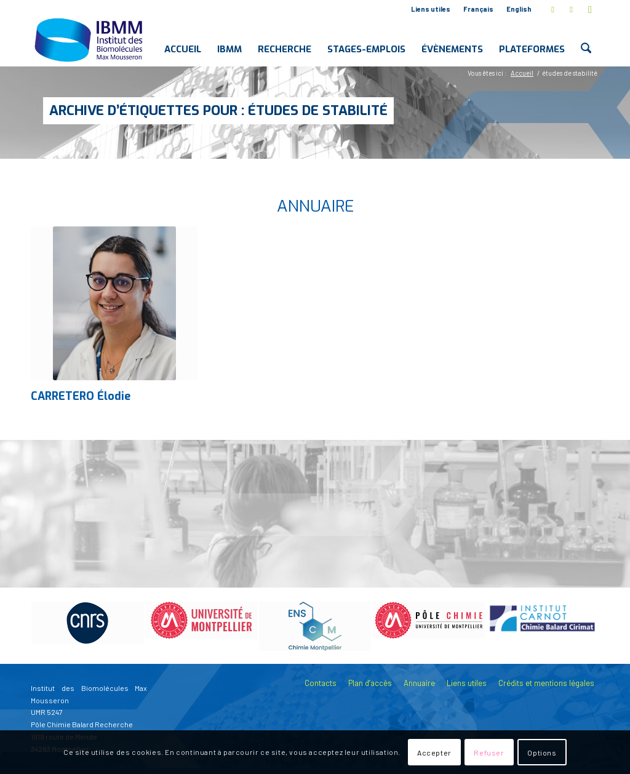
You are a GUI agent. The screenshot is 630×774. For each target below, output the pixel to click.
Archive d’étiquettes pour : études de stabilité (218, 110)
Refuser (489, 752)
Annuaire (419, 683)
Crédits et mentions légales (546, 683)
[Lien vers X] (553, 9)
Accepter (434, 752)
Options (541, 752)
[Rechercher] (586, 39)
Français (478, 9)
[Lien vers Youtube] (590, 9)
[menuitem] (431, 9)
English (519, 9)
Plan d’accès (370, 683)
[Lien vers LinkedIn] (571, 9)
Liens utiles (430, 9)
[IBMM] (90, 39)
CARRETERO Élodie (80, 396)
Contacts (321, 683)
